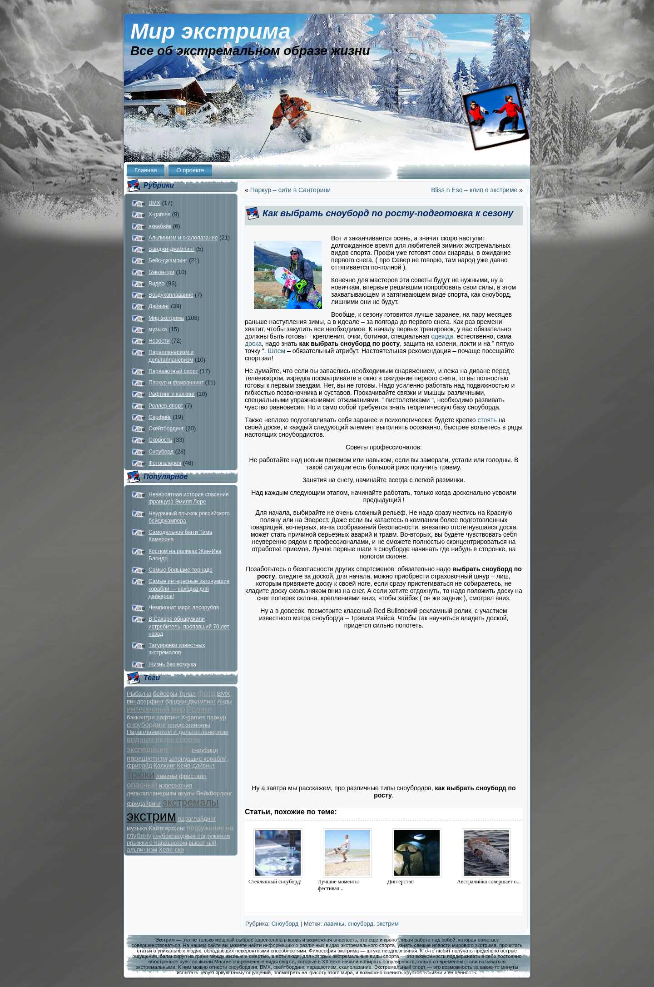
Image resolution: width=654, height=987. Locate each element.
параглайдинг (197, 818)
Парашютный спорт (173, 371)
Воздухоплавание (171, 295)
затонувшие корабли (197, 758)
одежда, (443, 336)
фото (206, 693)
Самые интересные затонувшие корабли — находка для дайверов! (189, 588)
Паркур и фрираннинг (176, 382)
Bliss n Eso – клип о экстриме (474, 190)
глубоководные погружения (191, 835)
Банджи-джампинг (171, 249)
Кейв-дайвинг (196, 765)
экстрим (151, 815)
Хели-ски (171, 849)
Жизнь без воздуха (172, 664)
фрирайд (139, 765)
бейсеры (165, 693)
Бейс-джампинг (168, 260)
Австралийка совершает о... (489, 881)
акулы (186, 793)
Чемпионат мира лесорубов (184, 607)
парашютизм (147, 758)
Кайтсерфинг (167, 828)
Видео (156, 283)
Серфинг (160, 417)
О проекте (190, 170)
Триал (187, 693)
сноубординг (147, 724)
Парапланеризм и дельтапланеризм (177, 731)
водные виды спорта (163, 739)
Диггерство (400, 881)
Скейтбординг (166, 428)
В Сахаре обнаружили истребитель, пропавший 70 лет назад (189, 626)
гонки (179, 749)
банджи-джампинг (190, 701)
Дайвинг (159, 306)
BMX (154, 203)
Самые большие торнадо (181, 570)
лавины (167, 776)
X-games (159, 214)
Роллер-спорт (166, 406)
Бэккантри (161, 272)
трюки (140, 774)
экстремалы (191, 802)
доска (253, 343)
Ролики (199, 709)
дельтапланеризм (151, 793)
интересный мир (156, 709)
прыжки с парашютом (157, 842)
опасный (142, 785)
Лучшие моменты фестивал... (338, 885)
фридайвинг (144, 803)
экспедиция (147, 749)
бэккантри (141, 717)
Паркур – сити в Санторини (290, 190)
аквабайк (160, 226)
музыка (158, 329)
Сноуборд (161, 452)
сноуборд (205, 750)
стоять (486, 420)
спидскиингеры (189, 725)
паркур (216, 717)
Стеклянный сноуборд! (275, 881)
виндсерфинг (145, 701)
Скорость (160, 440)
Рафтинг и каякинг (172, 394)
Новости (159, 341)
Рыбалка (139, 693)
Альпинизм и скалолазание (183, 237)
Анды (225, 701)
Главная (145, 170)
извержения (176, 785)
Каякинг (164, 765)
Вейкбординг (214, 793)
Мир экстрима (210, 31)
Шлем (276, 350)
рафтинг (167, 717)
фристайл (193, 776)
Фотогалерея (165, 463)
